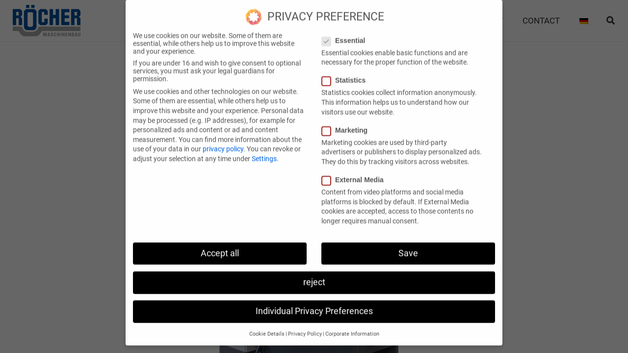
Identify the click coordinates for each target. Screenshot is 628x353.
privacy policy (223, 141)
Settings (264, 150)
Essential (346, 32)
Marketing (347, 122)
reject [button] (314, 274)
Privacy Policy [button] (305, 326)
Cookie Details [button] (267, 326)
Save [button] (408, 245)
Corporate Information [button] (352, 326)
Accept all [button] (220, 245)
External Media (355, 172)
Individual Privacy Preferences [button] (314, 303)
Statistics (346, 72)
